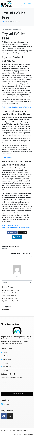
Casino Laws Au (7, 157)
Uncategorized (6, 309)
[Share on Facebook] (12, 232)
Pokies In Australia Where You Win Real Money (16, 107)
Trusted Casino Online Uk (9, 293)
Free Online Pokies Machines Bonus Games (16, 227)
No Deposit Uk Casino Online (10, 298)
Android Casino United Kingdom (11, 290)
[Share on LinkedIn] (17, 237)
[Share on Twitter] (22, 232)
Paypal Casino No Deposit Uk (10, 301)
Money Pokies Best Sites (10, 225)
